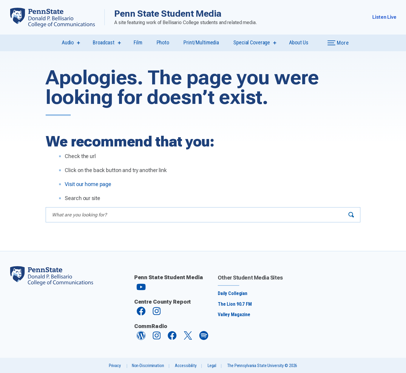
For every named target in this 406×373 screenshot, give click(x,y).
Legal (212, 365)
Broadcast (104, 42)
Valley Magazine (234, 314)
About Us (298, 42)
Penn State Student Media (167, 13)
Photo (163, 42)
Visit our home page (88, 184)
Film (138, 42)
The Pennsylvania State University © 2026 (262, 365)
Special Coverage (251, 42)
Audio (68, 42)
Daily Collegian (232, 293)
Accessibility (185, 365)
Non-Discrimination (148, 365)
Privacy (115, 365)
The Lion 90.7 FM (235, 304)
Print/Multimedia (201, 42)
